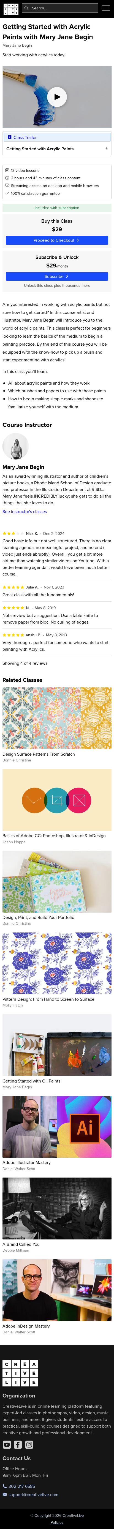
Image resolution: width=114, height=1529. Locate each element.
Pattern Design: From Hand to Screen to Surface (48, 999)
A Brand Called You (21, 1244)
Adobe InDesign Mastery (26, 1326)
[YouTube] (6, 1444)
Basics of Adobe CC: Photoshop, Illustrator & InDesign (54, 835)
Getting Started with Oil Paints (31, 1081)
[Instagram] (29, 1444)
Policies (57, 1522)
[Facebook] (17, 1444)
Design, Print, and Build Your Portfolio (38, 917)
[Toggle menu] (106, 8)
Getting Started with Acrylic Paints (40, 149)
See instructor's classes (24, 511)
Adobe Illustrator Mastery (26, 1162)
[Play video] (57, 97)
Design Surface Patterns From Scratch (38, 754)
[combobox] (60, 8)
